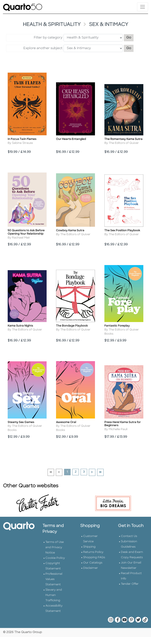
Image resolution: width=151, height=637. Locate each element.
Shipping (89, 546)
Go (130, 37)
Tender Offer (130, 584)
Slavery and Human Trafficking (53, 595)
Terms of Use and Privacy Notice (54, 547)
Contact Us (129, 536)
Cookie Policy (55, 558)
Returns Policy (93, 552)
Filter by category (48, 37)
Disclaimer (90, 568)
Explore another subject (42, 48)
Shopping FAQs (94, 557)
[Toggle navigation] (142, 6)
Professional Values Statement (53, 579)
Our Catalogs (92, 562)
